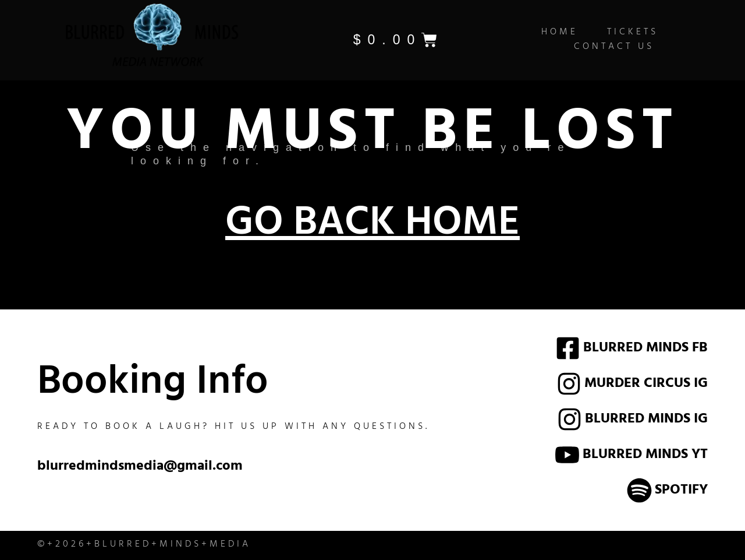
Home (559, 33)
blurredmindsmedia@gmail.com (140, 467)
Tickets (632, 33)
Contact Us (614, 47)
